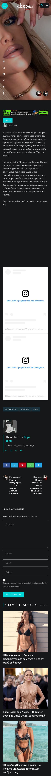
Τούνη (36, 409)
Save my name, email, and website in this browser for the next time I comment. (25, 584)
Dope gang (12, 125)
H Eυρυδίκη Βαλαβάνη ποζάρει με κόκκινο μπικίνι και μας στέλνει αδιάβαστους (22, 769)
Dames (7, 120)
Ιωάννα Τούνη (11, 409)
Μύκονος (25, 409)
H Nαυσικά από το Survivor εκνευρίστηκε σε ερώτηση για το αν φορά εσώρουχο (23, 659)
